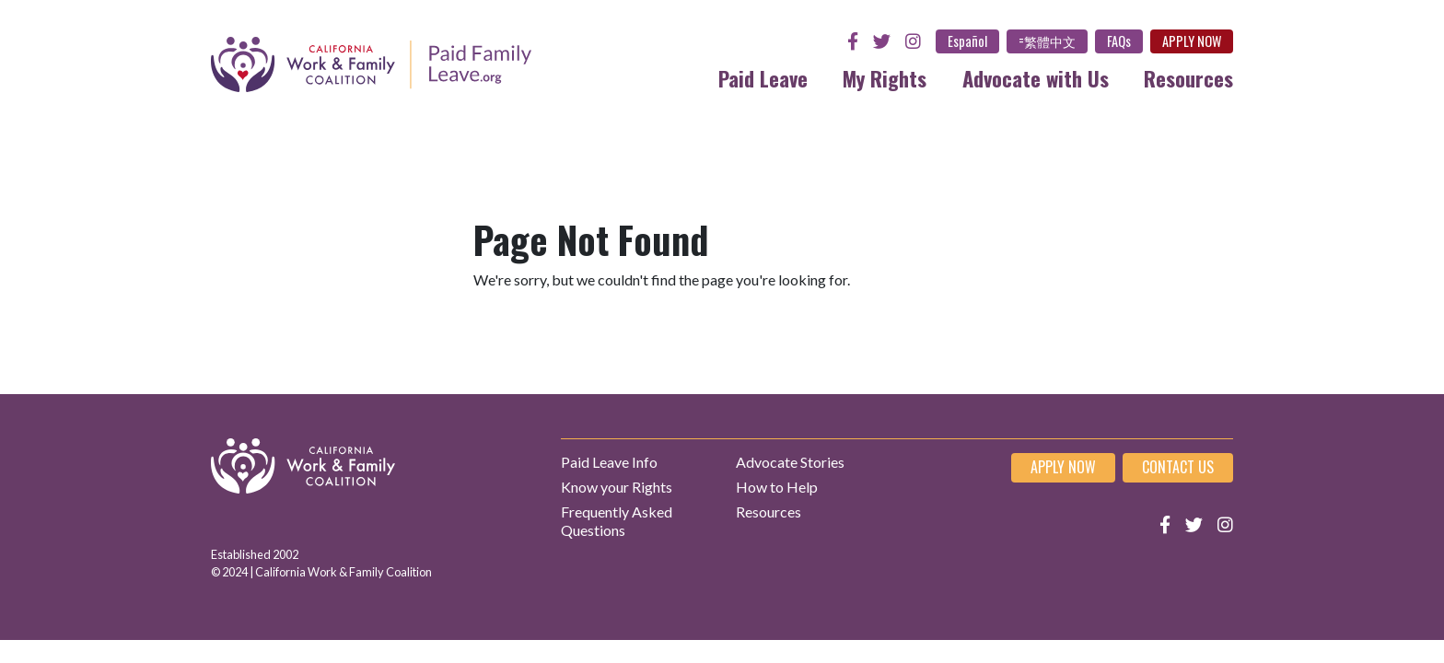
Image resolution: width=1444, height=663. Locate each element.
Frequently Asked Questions (616, 520)
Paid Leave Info (609, 462)
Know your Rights (616, 486)
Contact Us (1178, 467)
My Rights (884, 78)
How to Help (777, 486)
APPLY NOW (1191, 41)
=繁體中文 (1047, 41)
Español (967, 41)
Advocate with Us (1035, 78)
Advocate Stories (790, 462)
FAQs (1119, 41)
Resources (1188, 78)
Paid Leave (763, 78)
